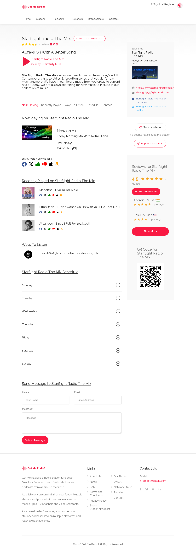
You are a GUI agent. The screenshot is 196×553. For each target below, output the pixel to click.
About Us (95, 476)
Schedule (92, 105)
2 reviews (44, 44)
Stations (40, 18)
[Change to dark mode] (180, 4)
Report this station (149, 143)
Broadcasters (96, 18)
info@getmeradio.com (153, 480)
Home (27, 18)
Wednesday (71, 311)
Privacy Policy (98, 500)
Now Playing (30, 105)
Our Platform (121, 476)
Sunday (71, 364)
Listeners (78, 18)
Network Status (123, 487)
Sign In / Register (162, 4)
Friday (71, 337)
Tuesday (71, 298)
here (98, 253)
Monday (71, 285)
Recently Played (51, 105)
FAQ (92, 487)
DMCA (117, 481)
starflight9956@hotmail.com (152, 92)
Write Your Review (146, 191)
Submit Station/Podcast (100, 507)
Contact (113, 18)
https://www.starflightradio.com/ (155, 87)
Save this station (150, 127)
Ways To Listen (73, 105)
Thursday (71, 324)
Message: (27, 408)
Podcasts (59, 18)
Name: (25, 392)
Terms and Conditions (96, 493)
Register (119, 492)
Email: (77, 392)
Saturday (71, 350)
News (93, 481)
